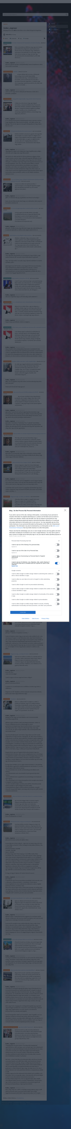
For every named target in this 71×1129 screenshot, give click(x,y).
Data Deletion (25, 618)
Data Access (35, 618)
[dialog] (35, 564)
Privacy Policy (45, 618)
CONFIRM (23, 612)
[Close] (65, 510)
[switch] (57, 544)
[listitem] (35, 541)
